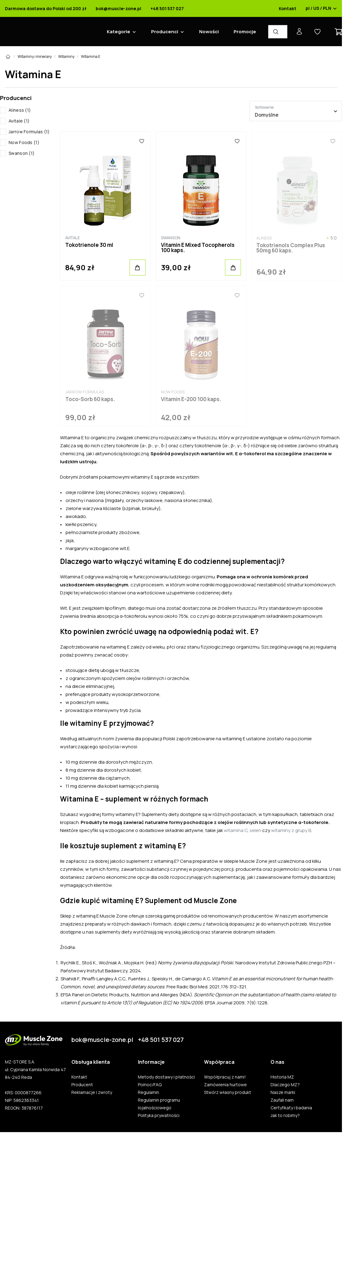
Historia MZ (282, 1077)
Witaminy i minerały (35, 56)
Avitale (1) (19, 121)
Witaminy (66, 56)
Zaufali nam (282, 1100)
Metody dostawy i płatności (166, 1077)
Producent (82, 1085)
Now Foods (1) (24, 142)
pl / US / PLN (321, 8)
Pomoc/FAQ (150, 1085)
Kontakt (287, 8)
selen (255, 830)
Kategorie (118, 31)
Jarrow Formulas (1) (29, 132)
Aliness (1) (20, 110)
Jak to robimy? (285, 1115)
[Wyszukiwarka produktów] (277, 31)
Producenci (164, 31)
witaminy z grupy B (291, 830)
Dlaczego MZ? (285, 1085)
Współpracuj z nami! (225, 1077)
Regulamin (148, 1092)
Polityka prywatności (158, 1115)
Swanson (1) (21, 153)
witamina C (235, 830)
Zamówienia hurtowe (225, 1085)
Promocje (245, 31)
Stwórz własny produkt (227, 1092)
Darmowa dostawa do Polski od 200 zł (45, 8)
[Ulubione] (142, 141)
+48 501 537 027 (167, 8)
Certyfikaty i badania (291, 1108)
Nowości (209, 31)
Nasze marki (283, 1092)
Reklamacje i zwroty (91, 1092)
